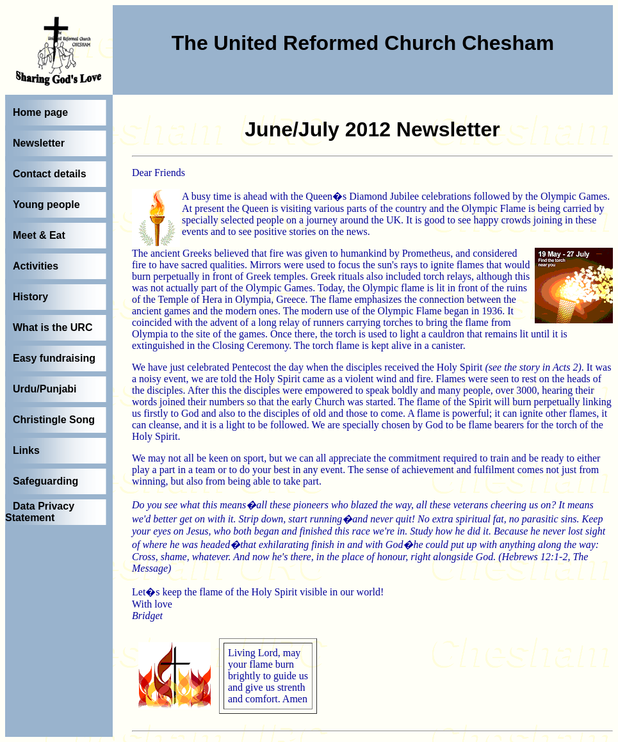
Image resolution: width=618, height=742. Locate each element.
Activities (35, 266)
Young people (46, 204)
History (30, 296)
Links (26, 450)
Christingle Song (54, 419)
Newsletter (39, 143)
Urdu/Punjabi (45, 388)
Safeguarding (45, 481)
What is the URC (52, 327)
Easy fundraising (54, 358)
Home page (40, 112)
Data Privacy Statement (39, 512)
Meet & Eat (39, 235)
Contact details (49, 173)
